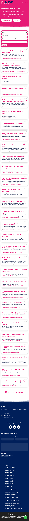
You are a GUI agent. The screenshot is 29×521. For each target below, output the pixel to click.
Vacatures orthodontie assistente (11, 498)
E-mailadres (21, 438)
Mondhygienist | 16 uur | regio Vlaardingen (14, 312)
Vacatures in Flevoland (9, 476)
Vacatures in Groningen (9, 475)
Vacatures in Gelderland (9, 470)
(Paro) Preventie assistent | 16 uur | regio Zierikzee (13, 323)
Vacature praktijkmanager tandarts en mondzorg (14, 506)
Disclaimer (13, 517)
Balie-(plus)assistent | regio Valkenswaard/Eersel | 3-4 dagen (11, 64)
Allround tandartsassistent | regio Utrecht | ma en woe (14, 89)
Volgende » (20, 392)
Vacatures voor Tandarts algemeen (11, 491)
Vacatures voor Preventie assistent (11, 497)
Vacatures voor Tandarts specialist (11, 492)
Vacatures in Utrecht (8, 472)
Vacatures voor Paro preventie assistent (12, 495)
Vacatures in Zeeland (9, 484)
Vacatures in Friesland (9, 481)
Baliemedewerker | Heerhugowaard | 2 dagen (13, 112)
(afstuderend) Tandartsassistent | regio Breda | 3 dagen (13, 51)
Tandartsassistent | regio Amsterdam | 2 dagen (13, 145)
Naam (7, 438)
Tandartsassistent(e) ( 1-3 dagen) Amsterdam (11, 235)
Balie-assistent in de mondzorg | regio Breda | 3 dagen (13, 370)
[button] (27, 2)
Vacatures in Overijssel (9, 483)
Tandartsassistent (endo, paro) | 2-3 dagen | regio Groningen (14, 270)
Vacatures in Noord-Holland (10, 469)
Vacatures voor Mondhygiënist (10, 494)
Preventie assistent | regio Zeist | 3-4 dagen (14, 381)
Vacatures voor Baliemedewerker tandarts (13, 503)
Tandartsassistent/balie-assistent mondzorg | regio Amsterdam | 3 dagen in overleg (14, 100)
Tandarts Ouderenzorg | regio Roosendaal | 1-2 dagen (14, 258)
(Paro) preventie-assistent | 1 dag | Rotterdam (11, 77)
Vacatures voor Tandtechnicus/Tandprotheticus (13, 508)
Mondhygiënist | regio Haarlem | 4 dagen (13, 201)
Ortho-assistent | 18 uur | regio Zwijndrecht (14, 281)
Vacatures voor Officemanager (10, 505)
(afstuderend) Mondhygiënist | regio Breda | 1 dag (14, 358)
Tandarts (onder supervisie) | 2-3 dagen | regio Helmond (13, 212)
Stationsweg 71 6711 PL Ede (8, 417)
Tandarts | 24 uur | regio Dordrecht (11, 302)
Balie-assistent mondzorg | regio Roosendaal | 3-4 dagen (11, 190)
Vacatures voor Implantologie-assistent (12, 500)
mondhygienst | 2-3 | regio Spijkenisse (13, 156)
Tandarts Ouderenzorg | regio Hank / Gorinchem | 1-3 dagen (12, 223)
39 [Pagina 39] (16, 392)
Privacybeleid (21, 516)
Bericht (14, 446)
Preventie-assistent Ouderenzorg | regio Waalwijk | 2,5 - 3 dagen (13, 247)
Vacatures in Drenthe (9, 478)
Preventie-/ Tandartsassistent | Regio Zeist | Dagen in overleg (14, 178)
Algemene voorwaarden (5, 517)
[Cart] (25, 2)
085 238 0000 (6, 413)
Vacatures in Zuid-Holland (10, 473)
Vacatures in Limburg (9, 480)
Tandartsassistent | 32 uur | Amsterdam (13, 123)
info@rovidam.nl (6, 415)
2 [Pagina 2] (8, 392)
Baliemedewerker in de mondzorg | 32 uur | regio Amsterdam (14, 134)
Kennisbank (18, 517)
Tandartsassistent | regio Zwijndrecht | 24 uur (13, 291)
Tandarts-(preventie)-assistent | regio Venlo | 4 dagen (14, 346)
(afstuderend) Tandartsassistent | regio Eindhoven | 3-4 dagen (13, 335)
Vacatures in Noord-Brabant (10, 467)
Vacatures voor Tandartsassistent (11, 502)
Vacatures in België (8, 486)
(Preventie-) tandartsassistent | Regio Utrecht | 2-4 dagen (12, 167)
